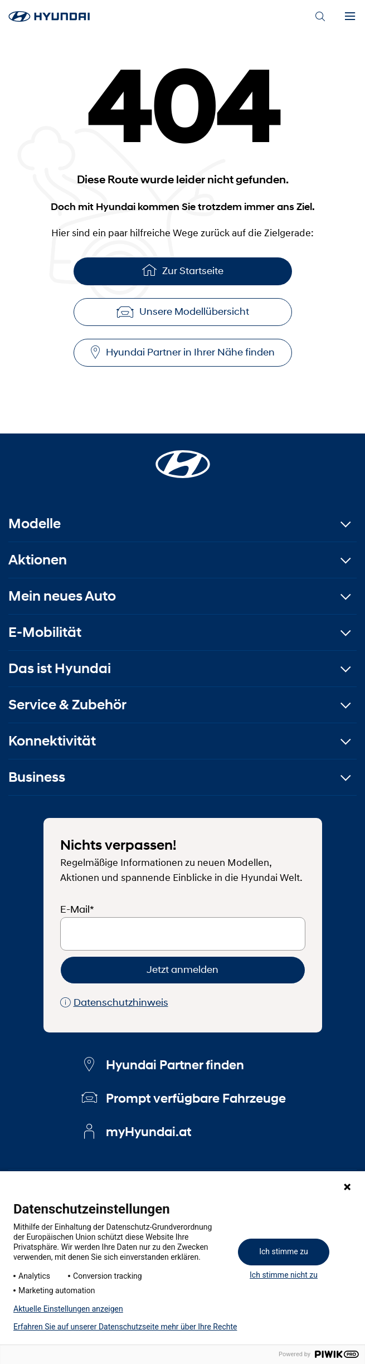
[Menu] (350, 16)
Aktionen (37, 559)
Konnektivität (52, 740)
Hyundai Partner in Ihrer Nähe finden (183, 352)
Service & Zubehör (67, 704)
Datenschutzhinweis (114, 1002)
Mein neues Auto (62, 596)
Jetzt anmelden (182, 969)
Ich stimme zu (283, 1251)
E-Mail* (77, 909)
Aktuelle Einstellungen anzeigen (68, 1308)
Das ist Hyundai (59, 668)
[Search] (320, 16)
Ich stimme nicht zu (284, 1274)
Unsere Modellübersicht (182, 311)
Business (36, 777)
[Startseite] (182, 457)
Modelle (34, 523)
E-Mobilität (44, 632)
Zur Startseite (182, 269)
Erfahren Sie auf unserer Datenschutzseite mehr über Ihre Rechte (125, 1326)
